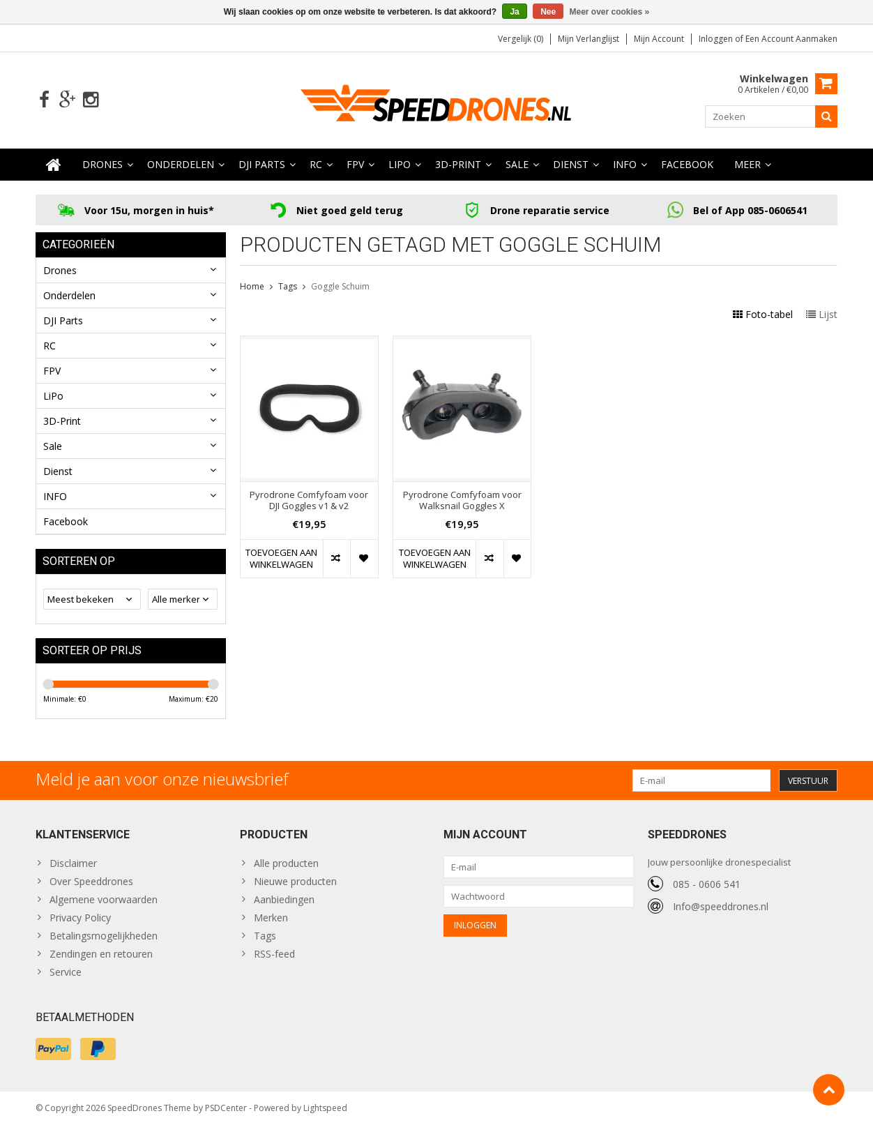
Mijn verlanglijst (588, 39)
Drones (102, 164)
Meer (747, 164)
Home (252, 286)
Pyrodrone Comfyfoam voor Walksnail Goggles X (462, 501)
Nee (548, 12)
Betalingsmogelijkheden (104, 935)
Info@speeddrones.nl (720, 906)
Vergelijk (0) (520, 39)
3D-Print (458, 164)
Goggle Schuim (340, 286)
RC (316, 164)
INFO (625, 164)
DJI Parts (261, 164)
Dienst (571, 164)
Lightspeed (325, 1108)
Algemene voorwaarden (104, 899)
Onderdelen (180, 164)
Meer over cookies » (610, 12)
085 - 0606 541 (707, 884)
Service (66, 972)
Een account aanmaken (791, 39)
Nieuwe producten (295, 881)
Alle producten (286, 863)
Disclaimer (73, 863)
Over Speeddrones (91, 881)
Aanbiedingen (284, 899)
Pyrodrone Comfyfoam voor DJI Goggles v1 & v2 (309, 501)
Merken (271, 917)
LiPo (399, 164)
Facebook (687, 164)
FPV (355, 164)
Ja (514, 12)
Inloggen (717, 39)
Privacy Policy (80, 917)
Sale (517, 164)
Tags (287, 286)
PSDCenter (226, 1108)
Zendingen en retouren (101, 953)
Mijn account (659, 39)
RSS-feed (274, 953)
